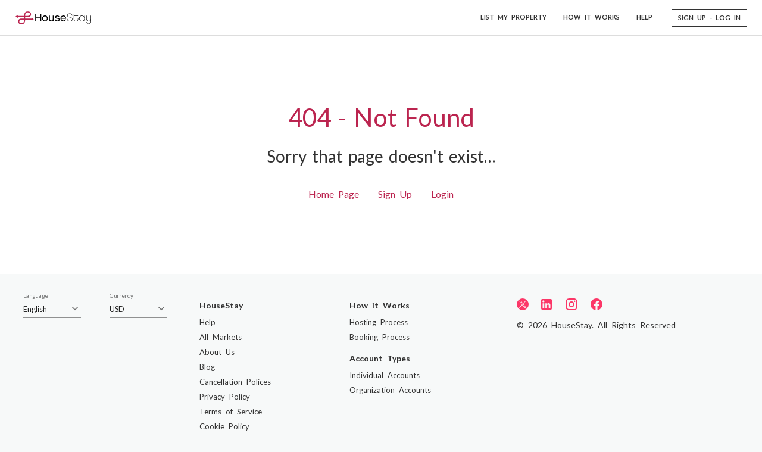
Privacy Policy (224, 396)
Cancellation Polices (235, 381)
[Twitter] (522, 304)
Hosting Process (378, 322)
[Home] (53, 17)
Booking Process (379, 337)
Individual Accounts (384, 375)
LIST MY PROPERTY (513, 17)
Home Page (333, 193)
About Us (217, 352)
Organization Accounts (390, 390)
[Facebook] (596, 304)
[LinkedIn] (546, 304)
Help (207, 322)
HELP (644, 17)
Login (442, 193)
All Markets (220, 337)
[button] (709, 18)
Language (35, 296)
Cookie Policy (224, 426)
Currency (121, 296)
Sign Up (395, 193)
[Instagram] (571, 304)
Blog (207, 367)
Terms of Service (230, 411)
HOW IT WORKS (591, 17)
